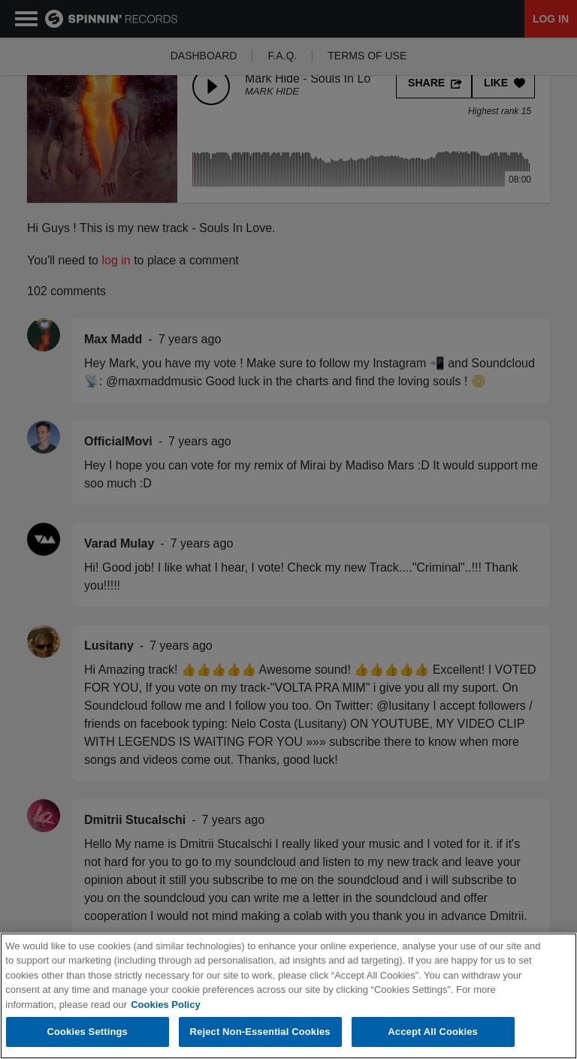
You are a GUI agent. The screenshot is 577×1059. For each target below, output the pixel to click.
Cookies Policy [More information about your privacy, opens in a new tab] (165, 1004)
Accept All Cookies (433, 1032)
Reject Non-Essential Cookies (260, 1032)
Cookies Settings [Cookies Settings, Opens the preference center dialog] (87, 1032)
